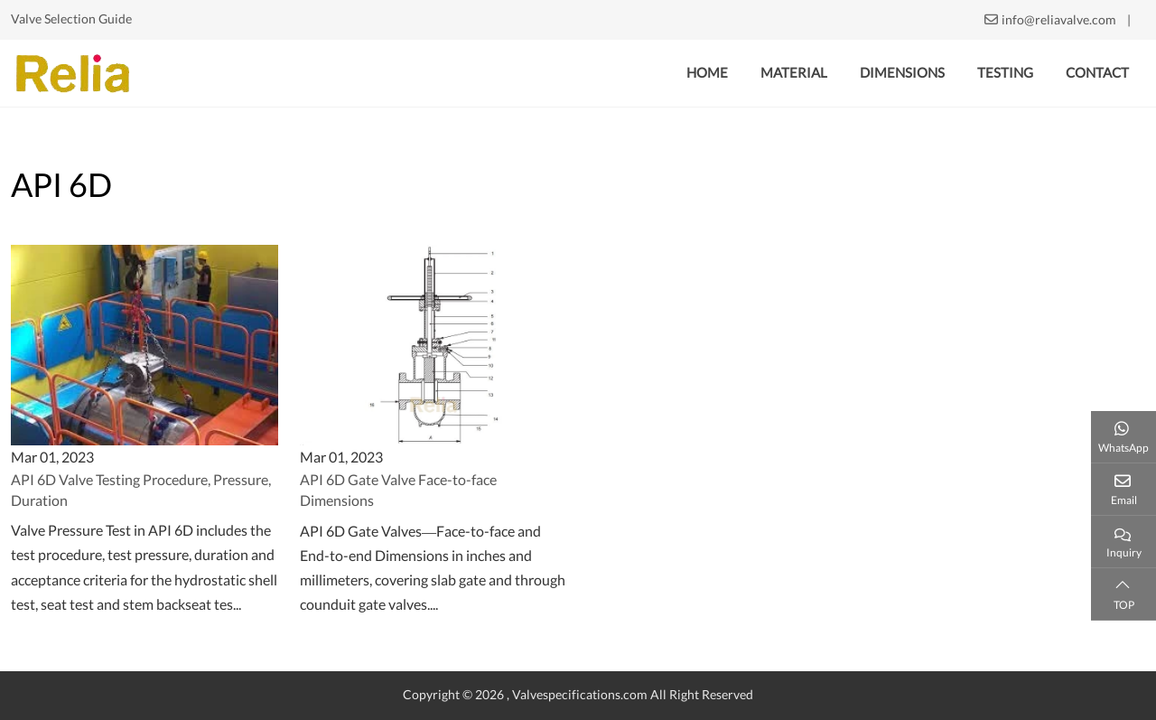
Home (707, 72)
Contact (1097, 72)
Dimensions (902, 72)
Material (793, 72)
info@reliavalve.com (1059, 20)
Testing (1005, 72)
